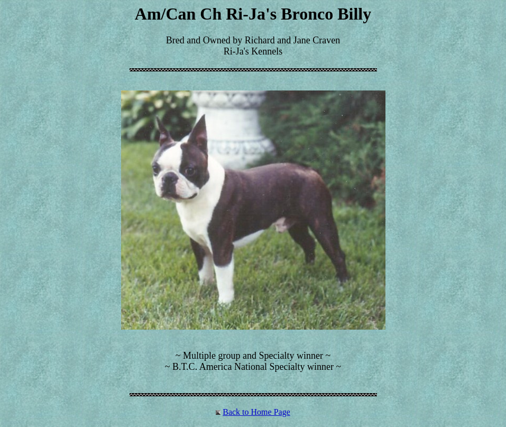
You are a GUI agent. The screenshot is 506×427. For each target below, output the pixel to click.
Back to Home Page (256, 411)
